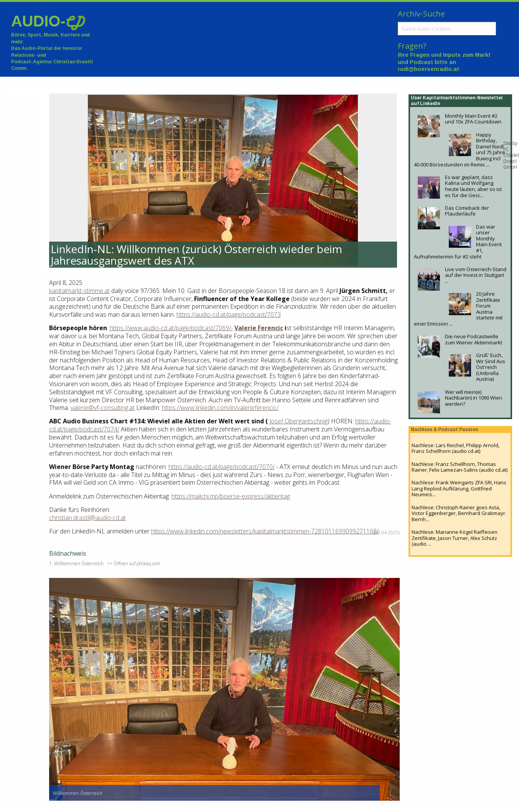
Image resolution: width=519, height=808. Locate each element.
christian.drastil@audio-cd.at (87, 517)
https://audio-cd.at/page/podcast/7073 (228, 314)
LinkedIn (430, 103)
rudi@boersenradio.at (428, 69)
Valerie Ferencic (258, 328)
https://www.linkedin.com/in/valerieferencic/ (220, 407)
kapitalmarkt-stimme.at (79, 290)
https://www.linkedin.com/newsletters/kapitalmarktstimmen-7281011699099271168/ (265, 531)
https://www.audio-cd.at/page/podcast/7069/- (171, 328)
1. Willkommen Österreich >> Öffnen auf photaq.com (104, 563)
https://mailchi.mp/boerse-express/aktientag (230, 496)
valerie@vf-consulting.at (103, 407)
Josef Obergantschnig (298, 421)
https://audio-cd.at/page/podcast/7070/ (221, 466)
